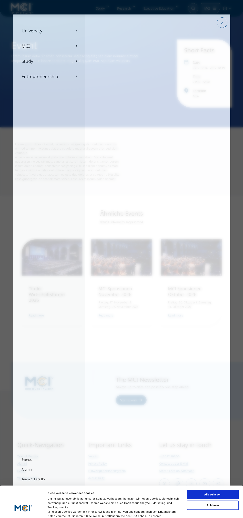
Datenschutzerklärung (62, 496)
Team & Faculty (27, 456)
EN (225, 8)
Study (100, 8)
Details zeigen (56, 510)
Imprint (93, 456)
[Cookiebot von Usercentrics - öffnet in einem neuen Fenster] (23, 511)
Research (124, 8)
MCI (207, 8)
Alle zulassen (212, 470)
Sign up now (131, 400)
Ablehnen (213, 481)
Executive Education (158, 8)
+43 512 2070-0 (169, 456)
